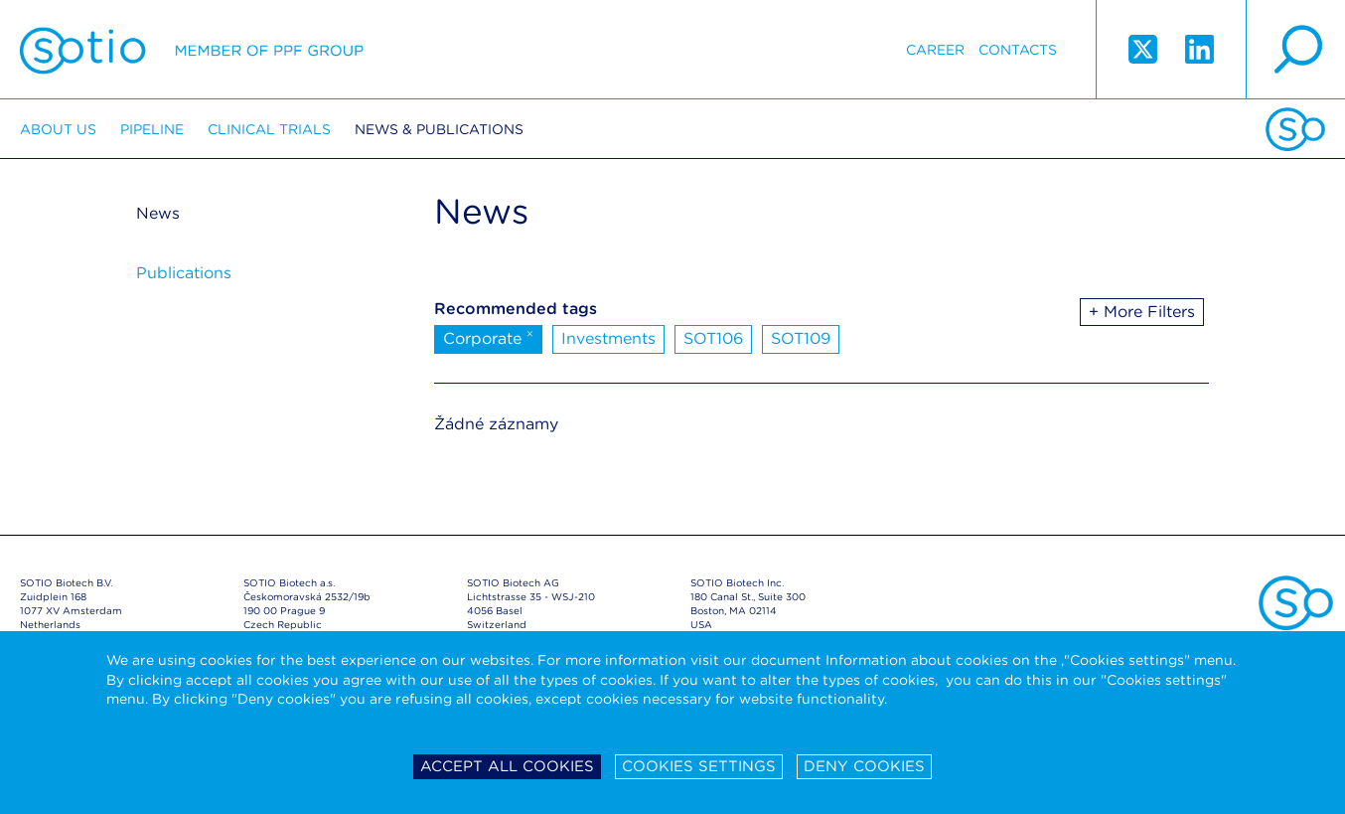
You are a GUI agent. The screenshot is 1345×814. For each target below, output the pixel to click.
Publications (183, 272)
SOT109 (800, 338)
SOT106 (713, 338)
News (158, 213)
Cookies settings (699, 766)
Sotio (191, 49)
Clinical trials (269, 129)
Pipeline (152, 129)
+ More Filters (1142, 311)
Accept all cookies (507, 766)
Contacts (1017, 50)
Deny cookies (864, 766)
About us (58, 129)
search (1295, 49)
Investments (608, 338)
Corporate (488, 337)
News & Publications (439, 129)
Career (935, 50)
